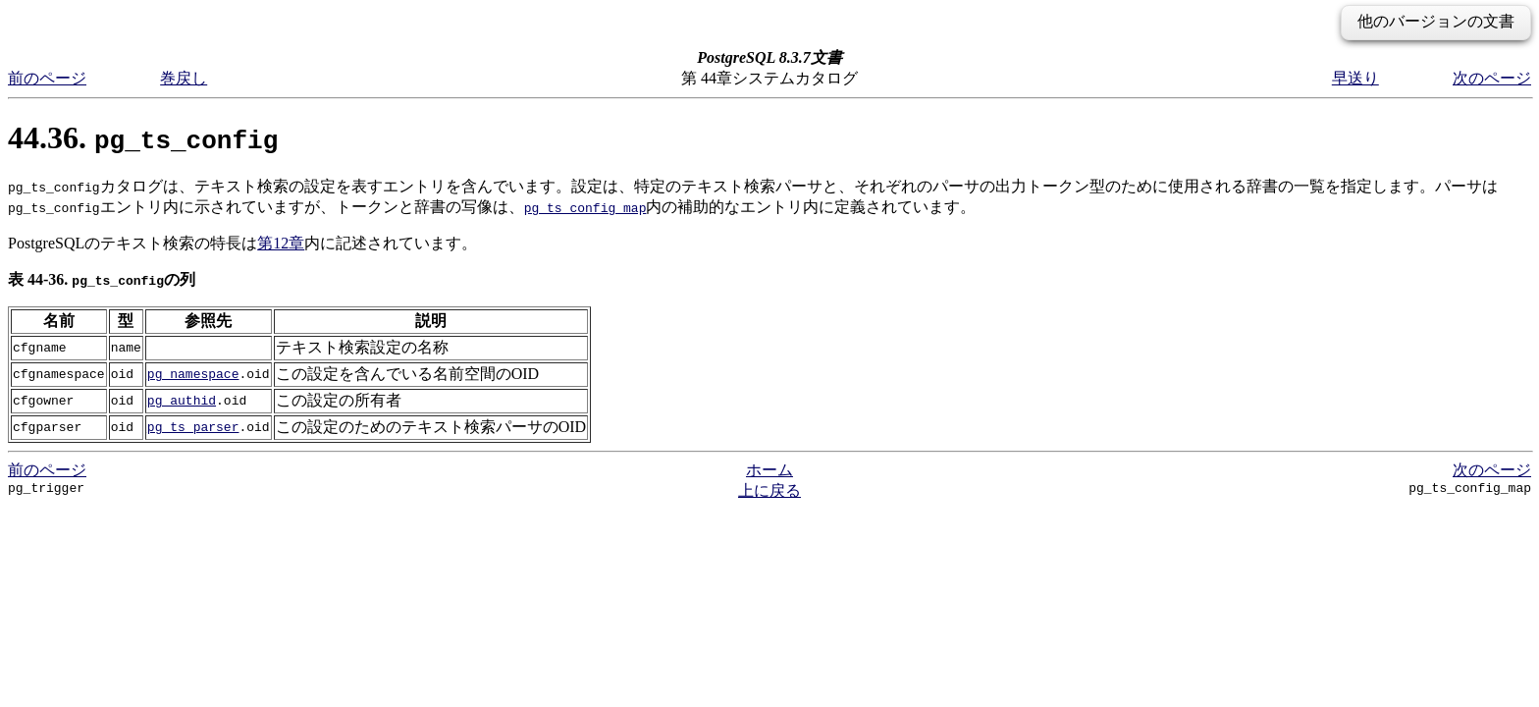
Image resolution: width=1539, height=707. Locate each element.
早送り (1355, 78)
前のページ (47, 78)
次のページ (1492, 78)
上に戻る (769, 490)
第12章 (280, 243)
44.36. (143, 137)
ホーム (769, 470)
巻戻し (183, 78)
